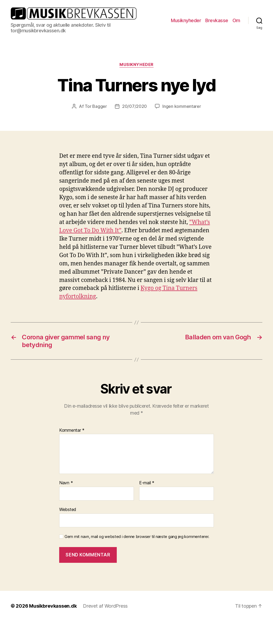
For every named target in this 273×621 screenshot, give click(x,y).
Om (236, 20)
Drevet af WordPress (105, 606)
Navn (66, 483)
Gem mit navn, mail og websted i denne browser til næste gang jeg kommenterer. (137, 536)
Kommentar (72, 430)
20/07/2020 (134, 106)
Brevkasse (216, 20)
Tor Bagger (96, 106)
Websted (67, 509)
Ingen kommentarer (181, 106)
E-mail (146, 483)
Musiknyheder (186, 20)
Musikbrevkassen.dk (53, 606)
